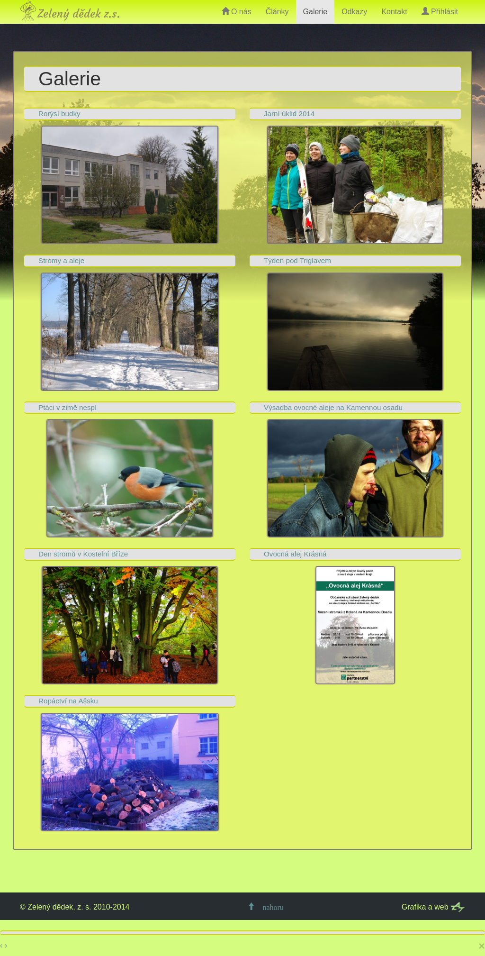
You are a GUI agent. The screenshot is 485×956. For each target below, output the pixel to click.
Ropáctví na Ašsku (68, 701)
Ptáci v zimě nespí (67, 407)
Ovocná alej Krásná (295, 554)
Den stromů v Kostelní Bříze (83, 554)
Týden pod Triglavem (297, 260)
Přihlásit (440, 12)
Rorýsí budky (59, 113)
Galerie (315, 12)
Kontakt (394, 12)
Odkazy (354, 12)
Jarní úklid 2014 (289, 113)
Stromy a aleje (61, 260)
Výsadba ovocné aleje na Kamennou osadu (333, 407)
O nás (236, 12)
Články (277, 12)
